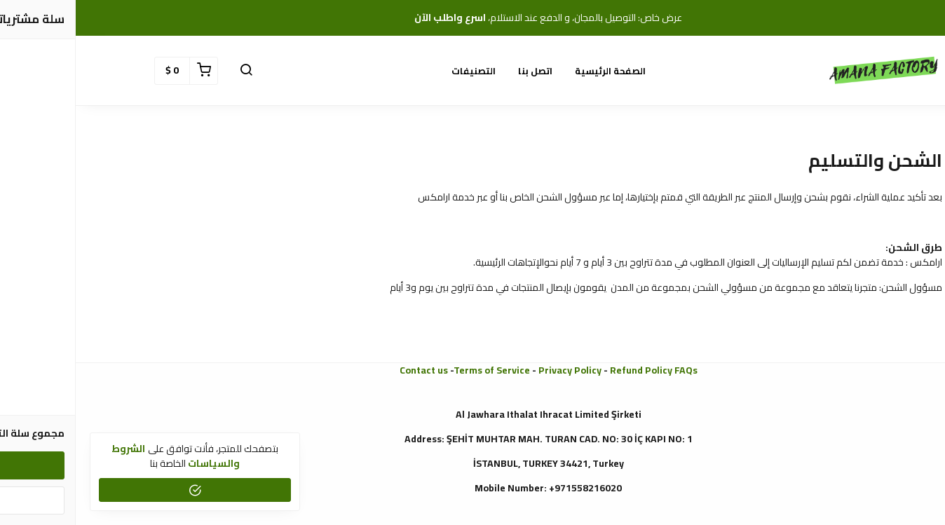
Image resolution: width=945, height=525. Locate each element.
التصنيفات (398, 70)
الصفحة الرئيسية (534, 70)
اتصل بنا (459, 70)
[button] (170, 71)
